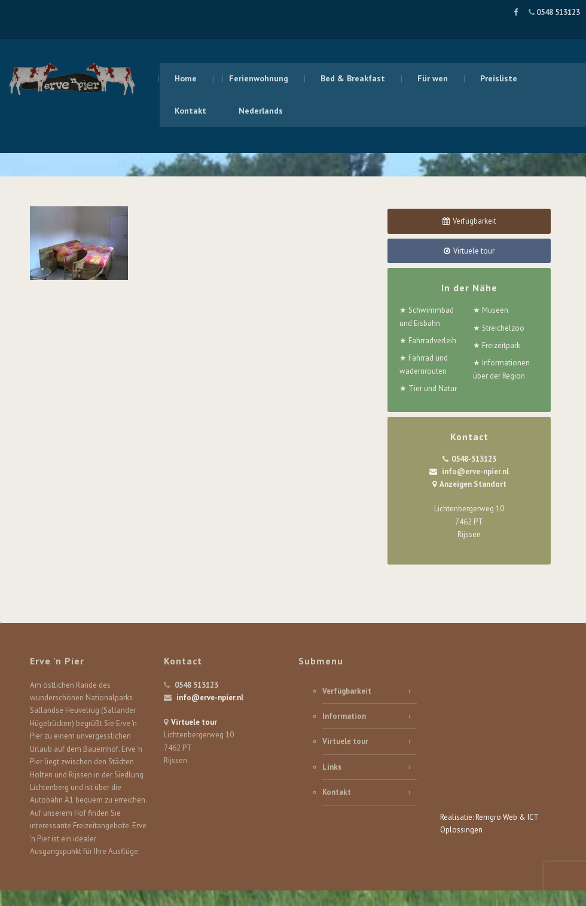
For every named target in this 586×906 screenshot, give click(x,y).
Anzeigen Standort (472, 484)
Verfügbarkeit (346, 691)
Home (186, 78)
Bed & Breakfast (353, 78)
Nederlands (261, 110)
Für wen (432, 78)
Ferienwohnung (258, 78)
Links (331, 767)
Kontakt (190, 110)
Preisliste (498, 78)
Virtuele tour (194, 722)
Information (344, 716)
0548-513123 (473, 459)
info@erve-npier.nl (475, 471)
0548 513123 (557, 12)
